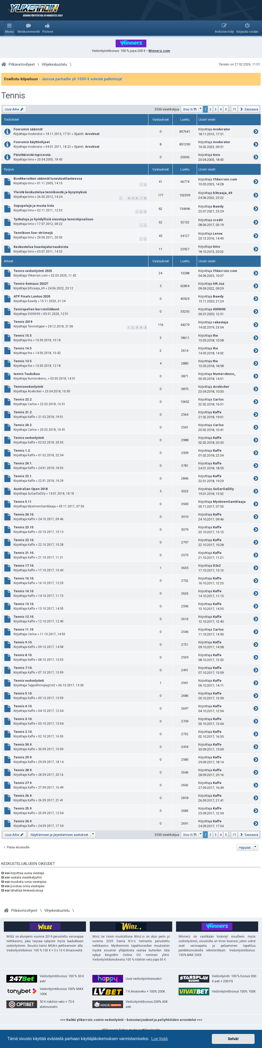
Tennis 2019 (23, 322)
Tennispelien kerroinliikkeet (36, 309)
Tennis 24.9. (23, 821)
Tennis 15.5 (22, 335)
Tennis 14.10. (24, 591)
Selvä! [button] (233, 1039)
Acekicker (35, 391)
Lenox (218, 233)
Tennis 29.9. (23, 757)
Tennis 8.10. (23, 655)
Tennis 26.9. (23, 796)
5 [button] (226, 109)
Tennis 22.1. (23, 476)
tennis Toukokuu (27, 374)
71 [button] (234, 109)
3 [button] (215, 109)
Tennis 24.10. (24, 514)
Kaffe (31, 417)
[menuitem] (28, 28)
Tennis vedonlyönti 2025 (33, 271)
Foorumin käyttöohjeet (32, 142)
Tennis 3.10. (23, 719)
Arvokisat (92, 134)
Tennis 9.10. (23, 642)
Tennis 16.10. (24, 578)
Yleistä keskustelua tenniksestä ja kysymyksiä (50, 192)
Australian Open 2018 (31, 489)
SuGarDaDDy (37, 493)
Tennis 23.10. (24, 527)
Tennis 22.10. (24, 540)
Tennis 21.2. (23, 412)
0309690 (34, 314)
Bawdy (218, 206)
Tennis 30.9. (23, 744)
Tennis (13, 95)
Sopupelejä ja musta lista (34, 206)
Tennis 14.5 (22, 348)
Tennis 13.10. (24, 604)
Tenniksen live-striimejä (33, 233)
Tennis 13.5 (22, 361)
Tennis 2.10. (23, 732)
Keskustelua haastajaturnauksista (41, 247)
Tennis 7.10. (23, 668)
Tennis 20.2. (23, 425)
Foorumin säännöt (28, 129)
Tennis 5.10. (23, 693)
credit (218, 220)
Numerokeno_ (37, 378)
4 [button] (221, 109)
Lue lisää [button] (159, 1038)
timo (31, 159)
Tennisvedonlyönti (28, 387)
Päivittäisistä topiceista (32, 155)
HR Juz (218, 284)
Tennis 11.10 (23, 629)
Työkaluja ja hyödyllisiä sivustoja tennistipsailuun (53, 219)
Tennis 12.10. (24, 617)
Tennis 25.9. (23, 808)
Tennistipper (36, 326)
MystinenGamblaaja (42, 506)
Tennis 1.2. (22, 450)
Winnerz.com (159, 51)
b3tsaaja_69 (222, 193)
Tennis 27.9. (23, 783)
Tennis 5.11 (22, 502)
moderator (35, 134)
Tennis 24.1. (23, 463)
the (30, 340)
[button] (192, 109)
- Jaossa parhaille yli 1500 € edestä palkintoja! (80, 79)
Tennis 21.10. (24, 553)
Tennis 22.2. (23, 399)
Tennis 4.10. (23, 706)
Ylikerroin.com (225, 179)
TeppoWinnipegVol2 (41, 685)
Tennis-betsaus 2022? (31, 284)
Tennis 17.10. (24, 565)
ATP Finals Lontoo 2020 (32, 296)
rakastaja (220, 322)
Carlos (32, 404)
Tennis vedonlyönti (29, 438)
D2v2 (217, 565)
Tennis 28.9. (23, 770)
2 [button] (210, 109)
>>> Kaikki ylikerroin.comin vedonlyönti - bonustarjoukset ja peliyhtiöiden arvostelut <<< (131, 1020)
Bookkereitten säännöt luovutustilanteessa (48, 178)
